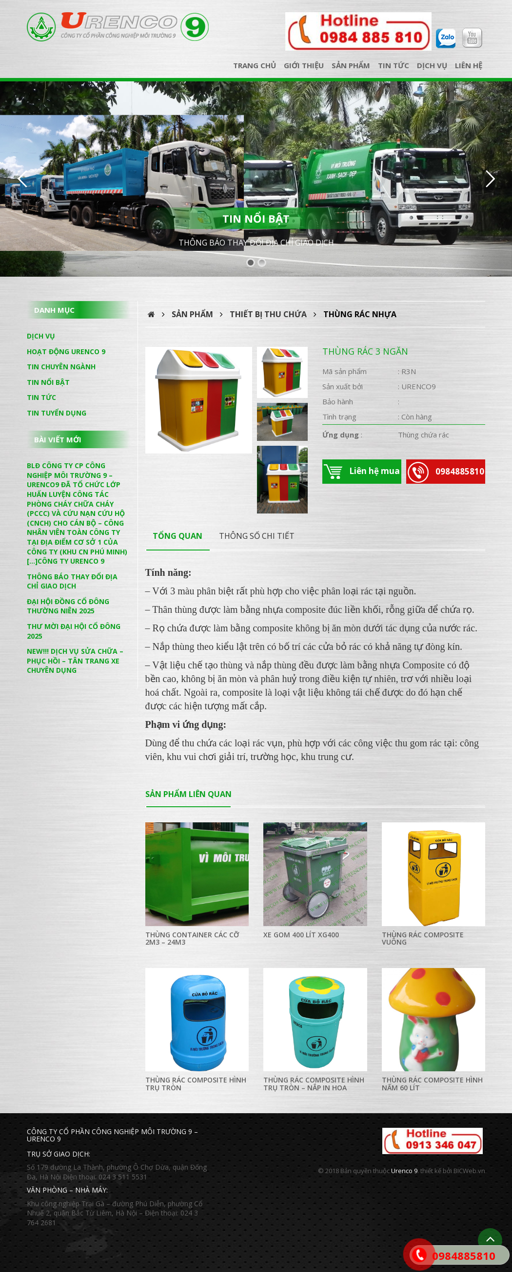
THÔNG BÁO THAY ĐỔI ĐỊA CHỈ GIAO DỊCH (256, 242)
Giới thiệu (304, 65)
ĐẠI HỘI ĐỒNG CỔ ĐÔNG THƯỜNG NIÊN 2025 (68, 606)
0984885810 (446, 472)
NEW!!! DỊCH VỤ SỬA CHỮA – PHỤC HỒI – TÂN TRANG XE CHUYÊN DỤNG (75, 660)
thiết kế (430, 1170)
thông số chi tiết (257, 536)
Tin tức (393, 65)
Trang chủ (254, 65)
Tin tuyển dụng (56, 413)
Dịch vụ (432, 65)
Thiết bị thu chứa (268, 314)
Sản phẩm (351, 65)
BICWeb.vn (469, 1170)
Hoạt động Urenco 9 (66, 351)
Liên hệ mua (362, 471)
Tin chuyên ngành (61, 366)
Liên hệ (468, 65)
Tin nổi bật (48, 382)
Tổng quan (177, 536)
